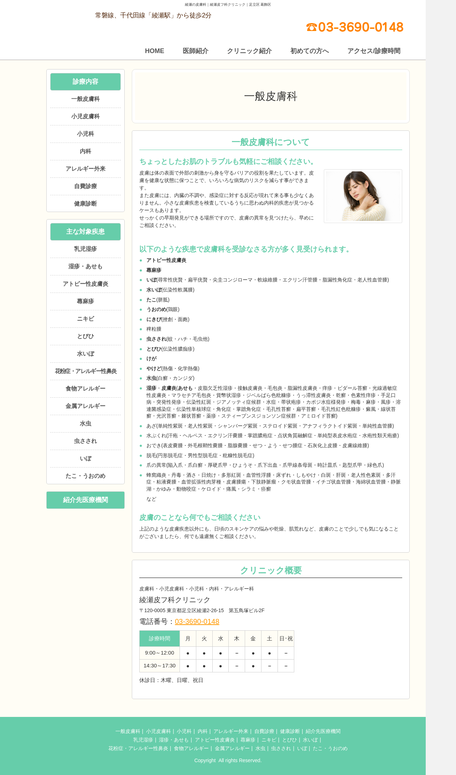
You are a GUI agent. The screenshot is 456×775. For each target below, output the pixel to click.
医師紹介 (195, 51)
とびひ (85, 336)
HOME (154, 51)
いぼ (85, 458)
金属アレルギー (85, 406)
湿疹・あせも (85, 266)
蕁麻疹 (85, 301)
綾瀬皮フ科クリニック (217, 760)
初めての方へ (309, 51)
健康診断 (85, 204)
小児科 (85, 134)
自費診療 (85, 186)
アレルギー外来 (85, 169)
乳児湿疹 (85, 249)
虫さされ (85, 441)
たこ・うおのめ (85, 476)
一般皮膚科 (85, 99)
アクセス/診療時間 (373, 51)
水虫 (85, 423)
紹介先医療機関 (85, 499)
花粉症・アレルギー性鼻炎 (85, 371)
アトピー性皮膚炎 (85, 284)
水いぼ (85, 354)
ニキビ (85, 319)
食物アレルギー (85, 389)
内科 (85, 151)
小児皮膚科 (85, 116)
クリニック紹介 (249, 51)
